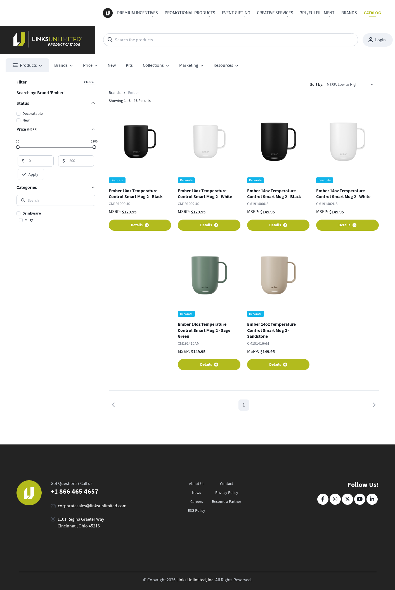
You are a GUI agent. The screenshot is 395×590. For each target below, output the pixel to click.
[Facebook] (322, 499)
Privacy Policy (226, 492)
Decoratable (32, 113)
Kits (129, 65)
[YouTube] (359, 499)
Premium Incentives (137, 13)
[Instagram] (335, 499)
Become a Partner (226, 501)
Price (26, 129)
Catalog (372, 13)
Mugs (29, 219)
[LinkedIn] (372, 499)
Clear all (89, 82)
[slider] (17, 147)
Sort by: (316, 84)
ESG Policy (196, 510)
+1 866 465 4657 (74, 491)
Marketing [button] (188, 65)
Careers (196, 501)
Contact (226, 483)
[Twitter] (347, 499)
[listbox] (352, 84)
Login (377, 40)
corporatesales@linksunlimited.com (92, 506)
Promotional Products (190, 13)
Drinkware (31, 213)
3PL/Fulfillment (317, 13)
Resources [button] (223, 65)
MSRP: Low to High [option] (342, 84)
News (196, 492)
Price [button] (88, 65)
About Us (196, 483)
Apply (30, 174)
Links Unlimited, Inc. (195, 580)
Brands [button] (61, 65)
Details (140, 225)
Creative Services (275, 13)
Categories (26, 187)
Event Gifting (236, 13)
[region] (55, 217)
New (112, 65)
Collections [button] (153, 65)
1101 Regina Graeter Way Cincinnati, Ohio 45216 (81, 523)
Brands (349, 13)
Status (22, 103)
